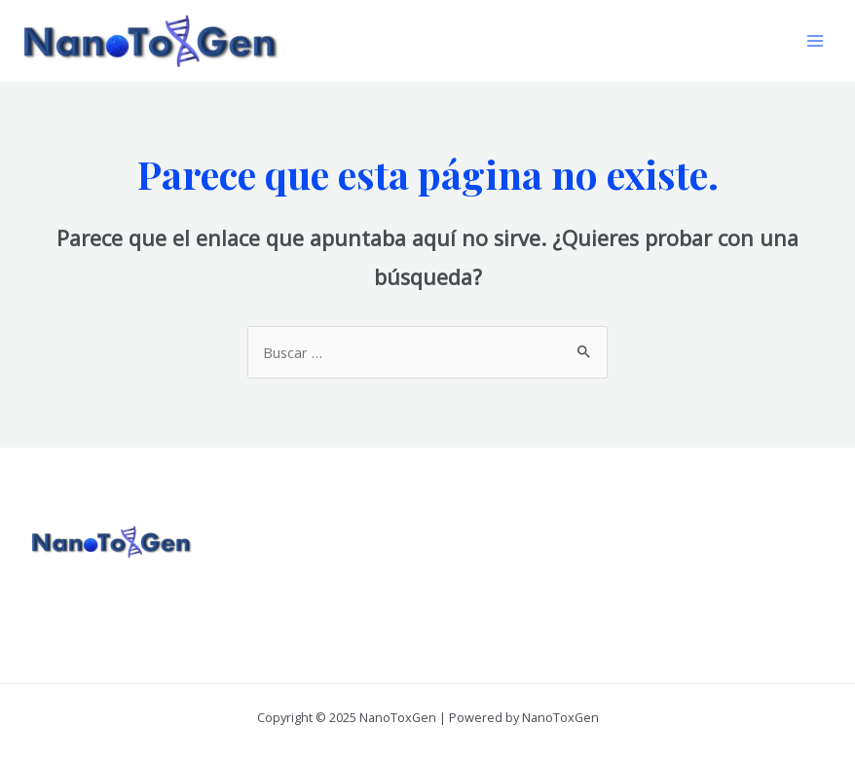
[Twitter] (702, 548)
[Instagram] (729, 548)
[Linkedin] (781, 548)
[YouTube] (755, 548)
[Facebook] (676, 548)
